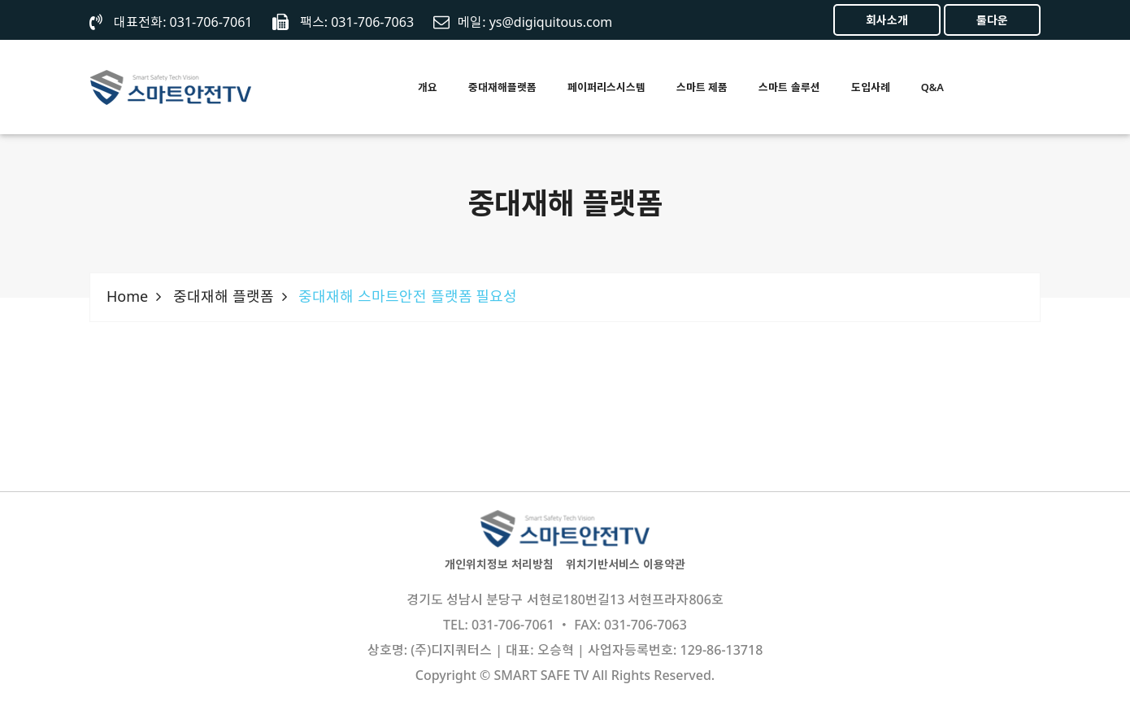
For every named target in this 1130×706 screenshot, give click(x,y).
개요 (427, 87)
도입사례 (870, 87)
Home (127, 296)
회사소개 (887, 20)
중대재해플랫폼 (502, 87)
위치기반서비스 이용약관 (625, 564)
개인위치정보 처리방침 (499, 564)
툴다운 (992, 20)
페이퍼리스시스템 (606, 87)
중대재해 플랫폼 (223, 296)
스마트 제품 (702, 87)
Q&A (932, 87)
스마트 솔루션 (788, 87)
